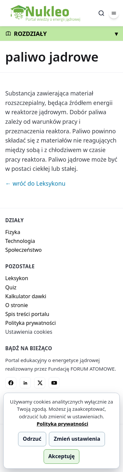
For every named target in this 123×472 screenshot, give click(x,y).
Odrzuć (32, 438)
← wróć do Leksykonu (35, 183)
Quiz (10, 287)
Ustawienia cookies (28, 331)
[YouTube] (54, 382)
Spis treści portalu (27, 314)
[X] (39, 382)
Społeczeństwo (23, 249)
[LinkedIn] (25, 382)
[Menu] (114, 13)
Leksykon (16, 278)
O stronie (16, 305)
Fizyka (12, 232)
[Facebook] (10, 382)
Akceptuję (61, 456)
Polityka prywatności (30, 323)
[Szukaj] (101, 13)
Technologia (20, 241)
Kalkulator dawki (25, 296)
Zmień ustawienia (77, 438)
